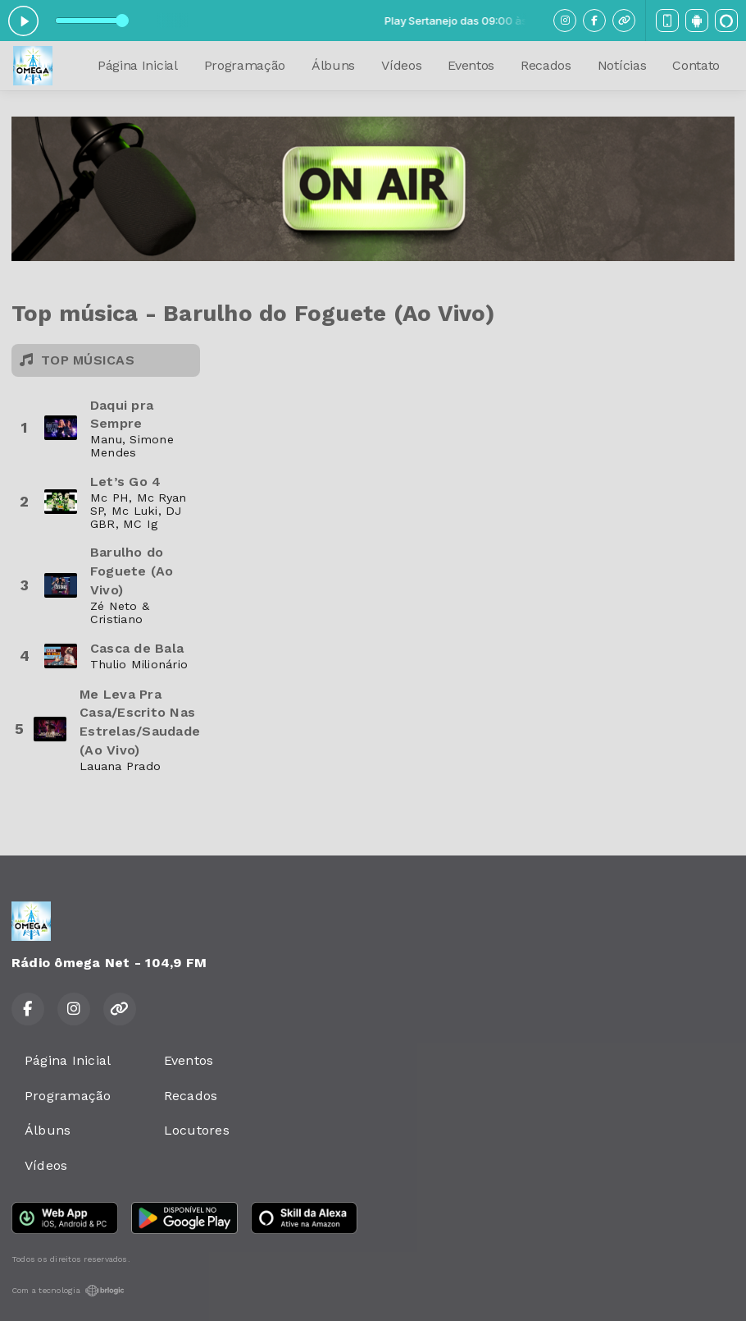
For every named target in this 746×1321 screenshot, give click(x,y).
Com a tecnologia (68, 1290)
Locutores (197, 1130)
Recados (546, 65)
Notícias (622, 65)
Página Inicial (138, 65)
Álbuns (333, 65)
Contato (696, 65)
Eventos (471, 65)
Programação (244, 65)
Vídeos (401, 65)
